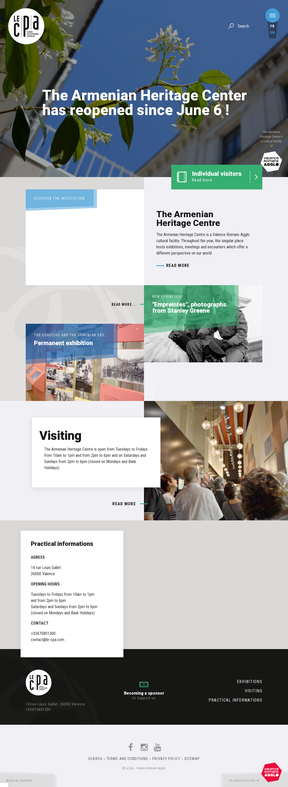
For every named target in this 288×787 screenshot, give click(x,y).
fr (272, 26)
